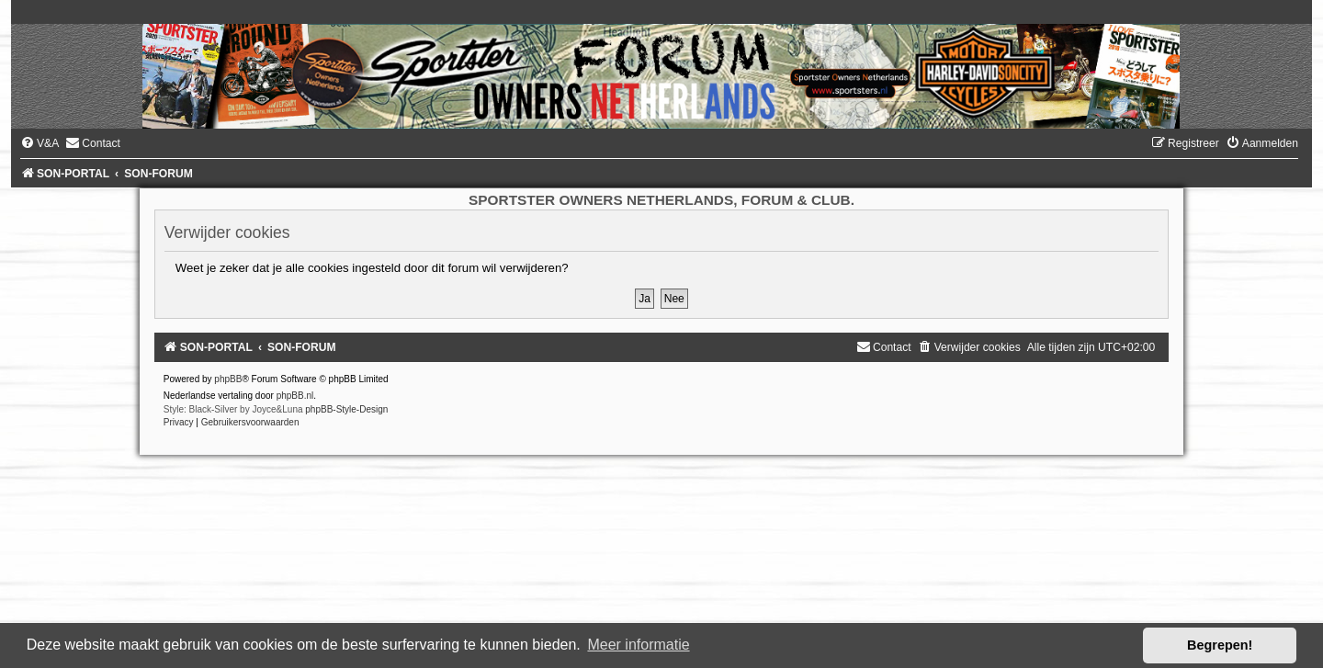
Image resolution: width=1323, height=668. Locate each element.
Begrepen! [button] (1219, 645)
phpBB (228, 379)
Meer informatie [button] (638, 644)
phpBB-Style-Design (346, 409)
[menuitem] (39, 143)
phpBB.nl (295, 396)
